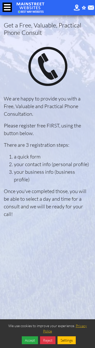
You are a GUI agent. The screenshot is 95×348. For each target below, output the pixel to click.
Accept (30, 340)
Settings (67, 340)
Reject (47, 340)
